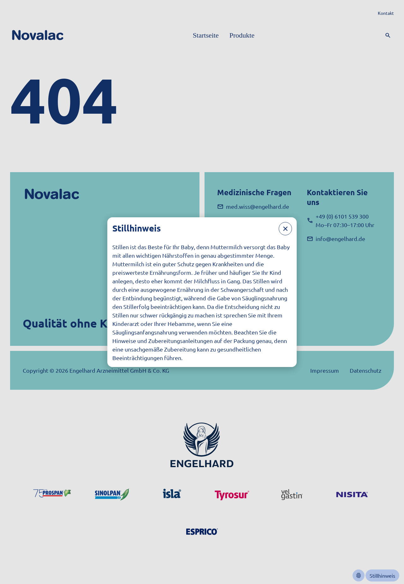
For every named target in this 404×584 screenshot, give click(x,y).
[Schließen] (285, 228)
